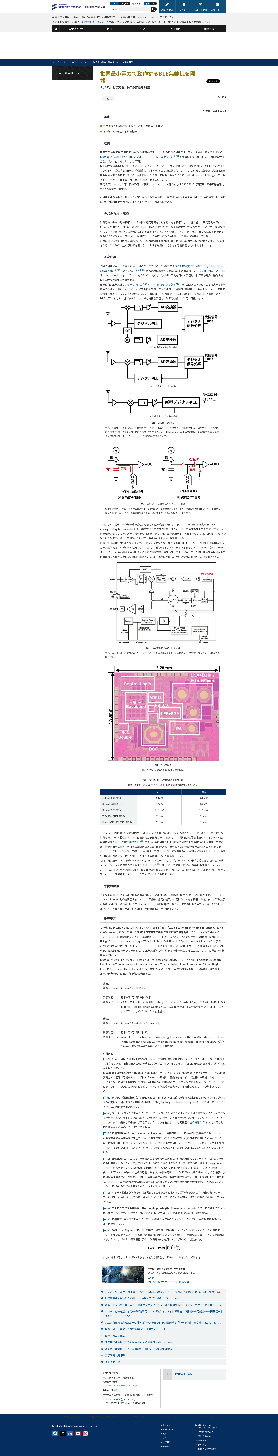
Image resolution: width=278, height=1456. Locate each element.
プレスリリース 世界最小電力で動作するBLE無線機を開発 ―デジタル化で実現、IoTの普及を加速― (162, 1291)
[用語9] (107, 1230)
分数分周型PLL (133, 842)
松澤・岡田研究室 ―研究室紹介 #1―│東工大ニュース (135, 1329)
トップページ (58, 62)
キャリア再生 (137, 284)
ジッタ (139, 270)
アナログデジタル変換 (166, 284)
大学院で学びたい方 (205, 1432)
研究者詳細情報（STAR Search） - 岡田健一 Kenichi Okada (138, 1348)
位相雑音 (197, 1122)
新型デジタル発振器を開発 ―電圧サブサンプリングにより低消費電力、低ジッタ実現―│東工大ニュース (163, 1305)
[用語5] (107, 1158)
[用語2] (107, 1097)
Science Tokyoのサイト (95, 21)
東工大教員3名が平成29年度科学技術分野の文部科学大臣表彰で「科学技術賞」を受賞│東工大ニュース (163, 1322)
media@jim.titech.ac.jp (125, 1399)
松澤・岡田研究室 (115, 1335)
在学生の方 (201, 1444)
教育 (164, 1433)
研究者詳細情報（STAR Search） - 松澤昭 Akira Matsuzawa (139, 1342)
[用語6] (107, 1192)
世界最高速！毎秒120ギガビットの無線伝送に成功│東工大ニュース (143, 1298)
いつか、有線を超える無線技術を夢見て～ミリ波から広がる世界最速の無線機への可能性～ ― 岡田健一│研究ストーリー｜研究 (164, 1314)
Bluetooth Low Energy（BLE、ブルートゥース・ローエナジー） (140, 156)
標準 (147, 3)
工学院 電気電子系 (115, 1355)
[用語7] (107, 1208)
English (124, 3)
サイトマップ (140, 1416)
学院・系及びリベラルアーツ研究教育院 (167, 1281)
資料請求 (209, 1416)
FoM (155, 865)
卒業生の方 (201, 1440)
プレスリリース (175, 1416)
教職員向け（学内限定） (207, 1449)
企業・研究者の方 (204, 1436)
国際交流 (166, 1446)
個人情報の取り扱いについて (105, 1416)
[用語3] (107, 1113)
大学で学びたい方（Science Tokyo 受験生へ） (208, 1426)
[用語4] (107, 1133)
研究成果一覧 (112, 1362)
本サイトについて (70, 1416)
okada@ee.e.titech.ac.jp (125, 1385)
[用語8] (107, 1219)
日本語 (115, 3)
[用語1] (107, 1059)
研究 (109, 98)
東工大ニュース (79, 62)
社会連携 (166, 1442)
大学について (168, 1429)
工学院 (151, 1277)
